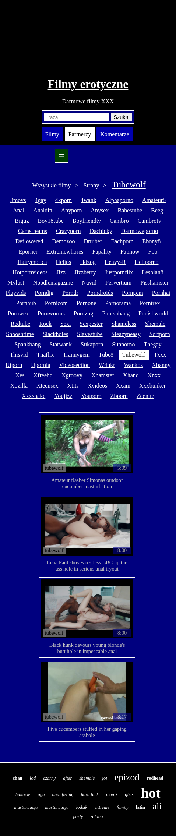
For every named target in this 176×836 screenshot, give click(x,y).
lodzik (81, 807)
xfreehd (43, 375)
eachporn (122, 241)
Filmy (52, 134)
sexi (65, 324)
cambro (119, 221)
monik (111, 794)
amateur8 (154, 200)
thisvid (19, 355)
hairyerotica (32, 262)
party (78, 816)
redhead (155, 778)
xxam (123, 385)
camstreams (32, 231)
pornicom (56, 303)
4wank (88, 200)
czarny (49, 778)
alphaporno (119, 200)
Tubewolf (128, 184)
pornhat (161, 293)
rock (45, 324)
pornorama (118, 303)
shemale (155, 324)
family (123, 807)
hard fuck (90, 794)
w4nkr (107, 365)
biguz (22, 221)
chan (17, 778)
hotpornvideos (30, 272)
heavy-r (115, 262)
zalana (96, 816)
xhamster (102, 375)
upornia (40, 365)
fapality (102, 251)
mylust (15, 282)
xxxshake (33, 396)
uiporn (14, 365)
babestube (129, 210)
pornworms (51, 313)
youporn (91, 396)
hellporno (147, 262)
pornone (86, 303)
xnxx (154, 375)
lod (33, 778)
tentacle (23, 794)
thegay (153, 344)
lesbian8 (152, 272)
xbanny (161, 365)
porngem (132, 293)
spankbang (27, 344)
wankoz (133, 365)
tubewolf (133, 355)
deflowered (29, 241)
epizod (127, 777)
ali (157, 806)
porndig (44, 293)
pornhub (26, 303)
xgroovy (71, 375)
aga (41, 794)
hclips (63, 262)
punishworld (153, 313)
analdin (42, 210)
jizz (61, 272)
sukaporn (92, 344)
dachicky (100, 231)
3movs (18, 200)
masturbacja (26, 807)
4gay (40, 200)
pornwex (18, 313)
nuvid (89, 282)
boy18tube (51, 221)
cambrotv (149, 221)
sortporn (159, 334)
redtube (20, 324)
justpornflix (119, 272)
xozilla (19, 385)
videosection (74, 365)
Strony (91, 185)
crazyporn (68, 231)
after (67, 778)
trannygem (76, 355)
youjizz (63, 396)
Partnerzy (79, 134)
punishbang (116, 313)
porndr (70, 293)
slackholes (55, 334)
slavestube (89, 334)
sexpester (91, 324)
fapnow (130, 251)
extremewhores (64, 251)
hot (151, 793)
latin (140, 807)
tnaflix (45, 355)
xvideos (97, 385)
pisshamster (154, 282)
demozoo (63, 241)
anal (18, 210)
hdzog (88, 262)
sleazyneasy (126, 334)
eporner (28, 251)
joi (104, 778)
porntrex (150, 303)
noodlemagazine (53, 282)
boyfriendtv (87, 221)
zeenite (145, 396)
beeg (157, 210)
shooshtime (20, 334)
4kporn (63, 200)
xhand (131, 375)
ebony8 (151, 241)
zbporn (119, 396)
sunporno (123, 344)
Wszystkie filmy (51, 185)
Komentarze (114, 134)
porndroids (100, 293)
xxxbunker (152, 385)
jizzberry (85, 272)
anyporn (71, 210)
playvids (16, 293)
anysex (100, 210)
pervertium (118, 282)
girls (129, 794)
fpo (153, 251)
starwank (61, 344)
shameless (124, 324)
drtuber (93, 241)
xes (20, 375)
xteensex (47, 385)
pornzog (83, 313)
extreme (102, 807)
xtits (73, 385)
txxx (160, 355)
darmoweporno (139, 231)
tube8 (106, 355)
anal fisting (63, 794)
